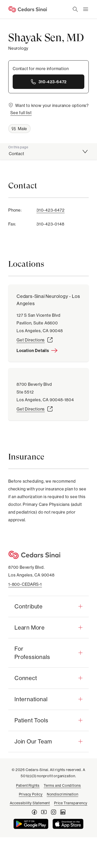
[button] (48, 606)
